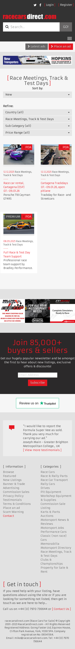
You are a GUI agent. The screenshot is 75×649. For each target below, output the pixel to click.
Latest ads (36, 46)
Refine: (8, 106)
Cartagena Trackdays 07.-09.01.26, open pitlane (54, 187)
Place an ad (61, 46)
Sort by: (37, 88)
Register (66, 5)
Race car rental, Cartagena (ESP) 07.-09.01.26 (13, 187)
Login (50, 5)
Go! (65, 27)
